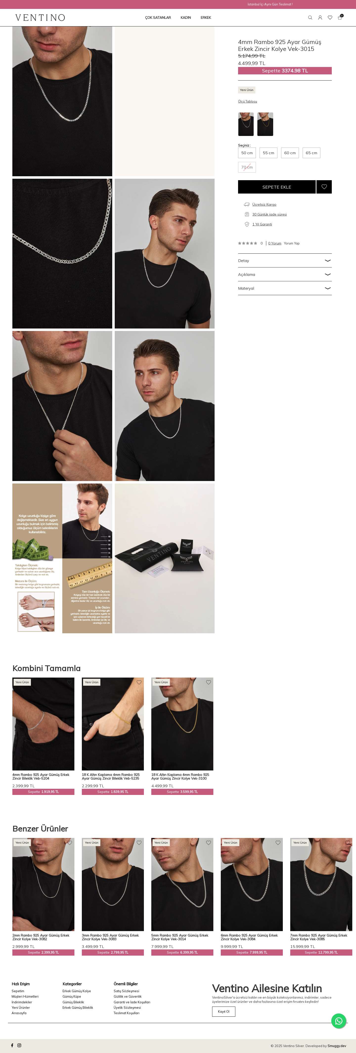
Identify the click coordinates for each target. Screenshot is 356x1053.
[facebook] (13, 1046)
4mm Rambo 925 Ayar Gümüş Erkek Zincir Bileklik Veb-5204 (40, 776)
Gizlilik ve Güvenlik (128, 996)
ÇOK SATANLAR (158, 17)
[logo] (40, 17)
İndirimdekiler (22, 1002)
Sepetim (18, 991)
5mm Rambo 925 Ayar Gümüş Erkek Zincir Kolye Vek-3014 (179, 937)
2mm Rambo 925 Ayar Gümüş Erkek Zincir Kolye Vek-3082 (40, 937)
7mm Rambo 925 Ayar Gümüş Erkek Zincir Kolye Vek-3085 (318, 937)
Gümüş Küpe (72, 996)
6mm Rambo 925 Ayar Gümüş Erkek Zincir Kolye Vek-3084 (249, 937)
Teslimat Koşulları (126, 1013)
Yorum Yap (292, 243)
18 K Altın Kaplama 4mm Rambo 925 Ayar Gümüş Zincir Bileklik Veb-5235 (111, 776)
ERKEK (206, 17)
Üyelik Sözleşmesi (127, 1007)
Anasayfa (19, 1013)
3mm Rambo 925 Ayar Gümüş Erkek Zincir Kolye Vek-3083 (110, 937)
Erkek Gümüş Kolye (77, 991)
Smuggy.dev (337, 1046)
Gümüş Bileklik (73, 1002)
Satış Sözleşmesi (126, 991)
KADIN (186, 17)
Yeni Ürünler (21, 1007)
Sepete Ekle (277, 187)
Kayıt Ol (223, 1011)
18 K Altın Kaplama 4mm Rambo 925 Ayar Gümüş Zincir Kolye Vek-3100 (180, 776)
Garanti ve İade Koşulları (132, 1002)
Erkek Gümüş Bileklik (78, 1007)
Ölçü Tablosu (247, 101)
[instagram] (20, 1046)
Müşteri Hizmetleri (25, 996)
